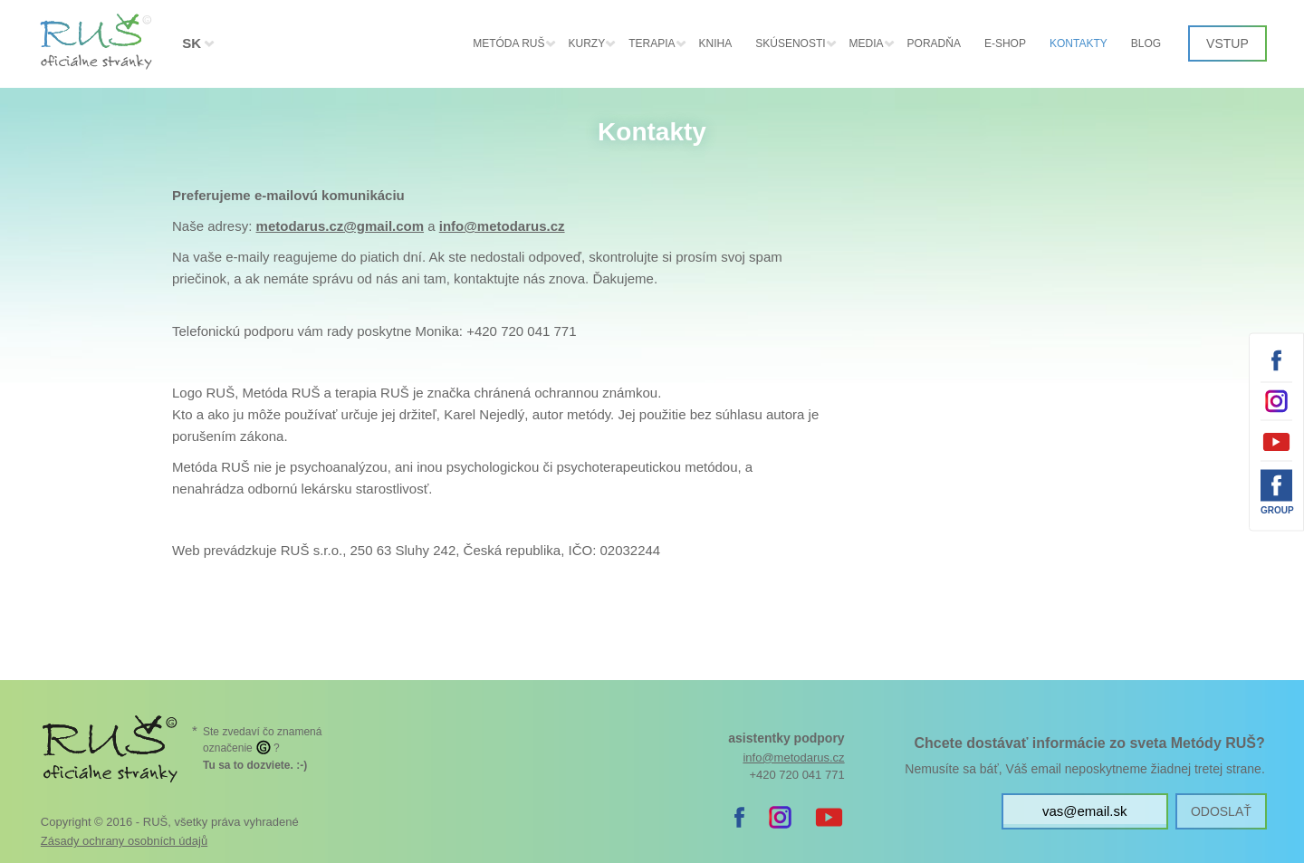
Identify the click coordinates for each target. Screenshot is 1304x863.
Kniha (716, 43)
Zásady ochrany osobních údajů (124, 841)
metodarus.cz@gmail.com (340, 226)
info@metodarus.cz (502, 226)
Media (866, 43)
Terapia (651, 43)
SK (191, 43)
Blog (1146, 43)
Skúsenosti (790, 43)
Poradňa (934, 43)
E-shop (1005, 43)
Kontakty (1078, 43)
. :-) (255, 765)
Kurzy (587, 43)
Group (1276, 509)
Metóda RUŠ (508, 43)
